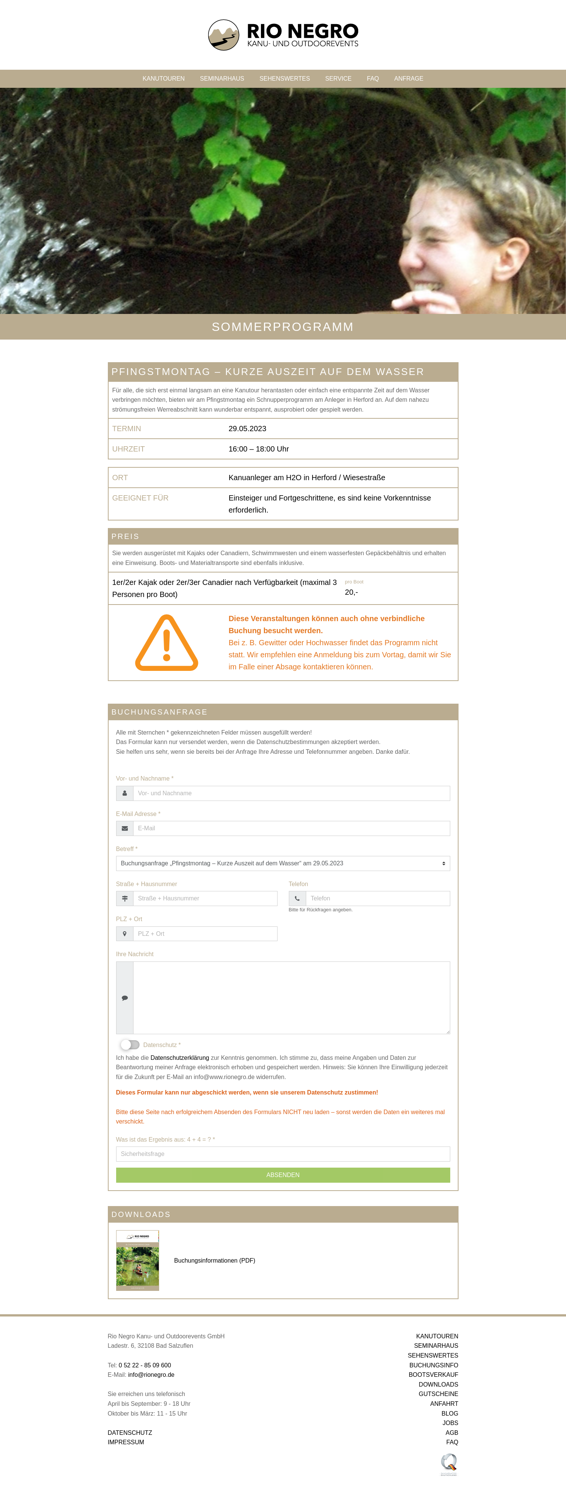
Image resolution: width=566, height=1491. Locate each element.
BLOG (450, 1413)
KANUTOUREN (164, 78)
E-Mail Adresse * (138, 814)
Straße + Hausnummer (146, 884)
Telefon (298, 884)
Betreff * (127, 849)
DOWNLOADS (439, 1384)
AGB (452, 1433)
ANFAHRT (444, 1404)
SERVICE (338, 78)
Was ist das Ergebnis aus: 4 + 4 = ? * (165, 1139)
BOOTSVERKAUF (434, 1375)
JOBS (451, 1423)
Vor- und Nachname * (145, 778)
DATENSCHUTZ (130, 1433)
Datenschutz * (151, 1044)
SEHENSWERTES (284, 78)
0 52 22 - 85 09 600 (145, 1365)
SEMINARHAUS (222, 78)
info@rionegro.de (151, 1375)
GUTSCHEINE (439, 1394)
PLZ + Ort (129, 919)
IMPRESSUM (126, 1442)
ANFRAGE (408, 78)
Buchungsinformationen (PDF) (214, 1260)
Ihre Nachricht (135, 954)
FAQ (373, 78)
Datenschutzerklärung (179, 1058)
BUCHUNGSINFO (434, 1365)
